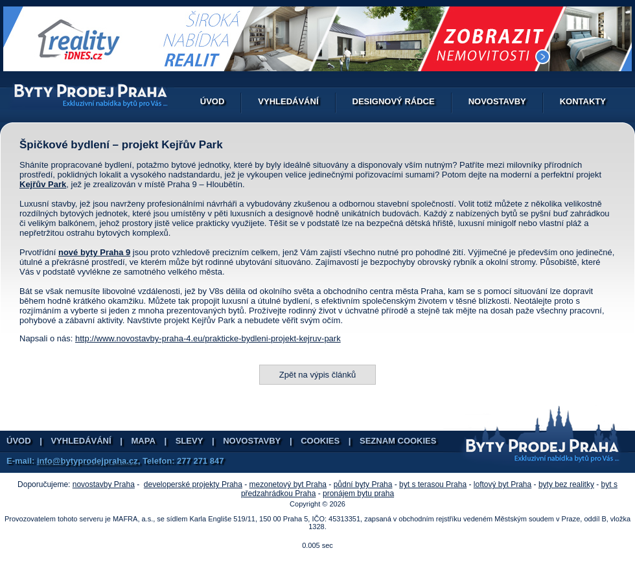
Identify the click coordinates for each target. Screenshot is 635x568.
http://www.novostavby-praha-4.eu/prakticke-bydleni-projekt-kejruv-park (208, 338)
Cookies (320, 441)
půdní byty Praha (363, 484)
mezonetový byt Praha (288, 484)
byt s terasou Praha (433, 484)
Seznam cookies (398, 441)
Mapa (144, 441)
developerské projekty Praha (193, 484)
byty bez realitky (566, 484)
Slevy (189, 441)
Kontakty (583, 101)
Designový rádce (393, 101)
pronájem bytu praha (358, 493)
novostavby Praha (104, 484)
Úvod (212, 101)
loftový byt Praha (502, 484)
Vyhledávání (288, 101)
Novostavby (497, 101)
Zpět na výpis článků (317, 375)
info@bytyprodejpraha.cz (87, 461)
